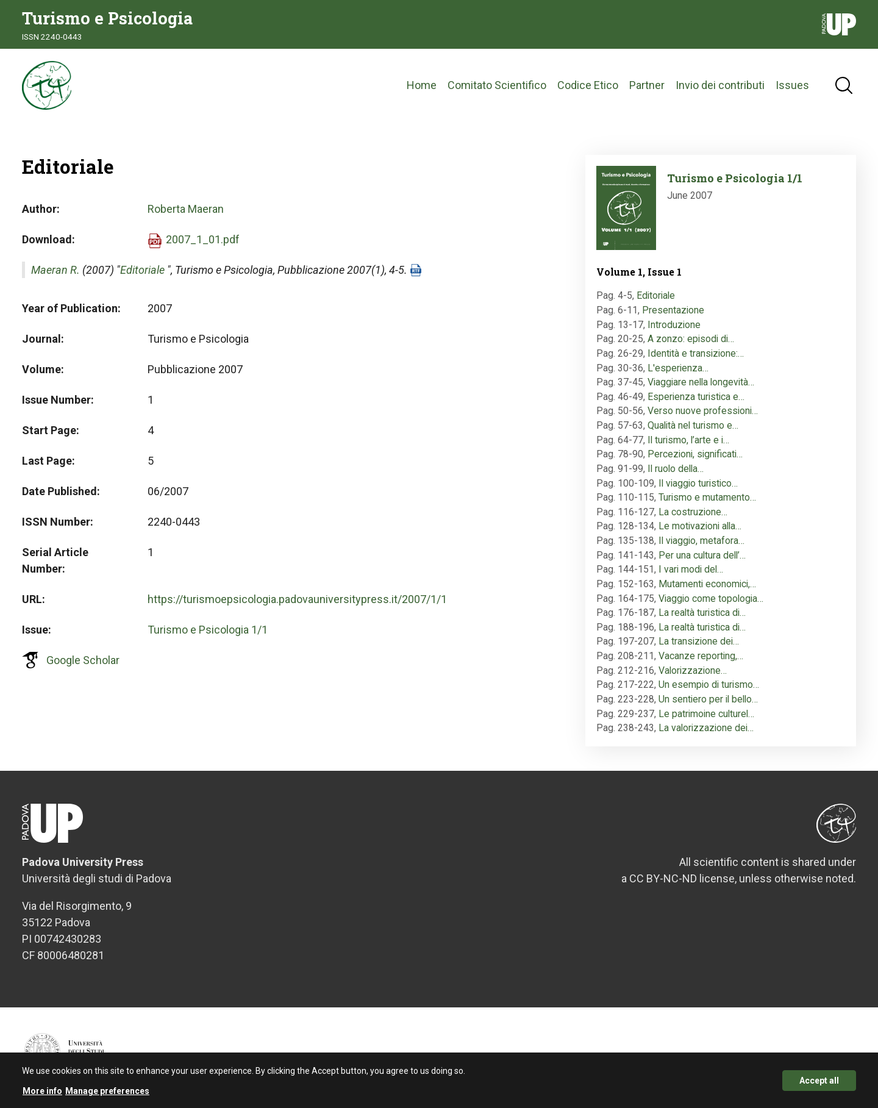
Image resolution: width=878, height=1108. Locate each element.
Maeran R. (55, 269)
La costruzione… (693, 512)
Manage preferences (107, 1094)
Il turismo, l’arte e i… (688, 440)
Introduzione (674, 325)
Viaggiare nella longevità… (701, 382)
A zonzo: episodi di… (691, 339)
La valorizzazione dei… (706, 728)
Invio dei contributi (720, 85)
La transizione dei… (699, 641)
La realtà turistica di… (702, 612)
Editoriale (142, 269)
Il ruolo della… (676, 468)
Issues (792, 85)
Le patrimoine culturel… (706, 714)
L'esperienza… (678, 368)
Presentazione (673, 310)
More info (42, 1094)
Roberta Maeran (186, 208)
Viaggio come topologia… (711, 598)
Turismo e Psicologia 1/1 (208, 629)
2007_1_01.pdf (203, 239)
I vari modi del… (691, 569)
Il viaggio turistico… (698, 483)
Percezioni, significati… (695, 454)
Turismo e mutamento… (707, 497)
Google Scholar (83, 660)
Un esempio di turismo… (709, 684)
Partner (647, 85)
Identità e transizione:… (696, 353)
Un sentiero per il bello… (708, 699)
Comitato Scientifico (497, 85)
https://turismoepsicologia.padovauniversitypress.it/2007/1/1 (297, 599)
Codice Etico (587, 85)
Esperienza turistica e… (696, 396)
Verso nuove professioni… (703, 410)
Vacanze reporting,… (701, 656)
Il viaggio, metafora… (701, 540)
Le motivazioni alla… (700, 526)
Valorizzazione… (693, 670)
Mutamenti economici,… (707, 584)
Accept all (819, 1083)
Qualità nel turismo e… (693, 425)
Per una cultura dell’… (702, 555)
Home (422, 85)
